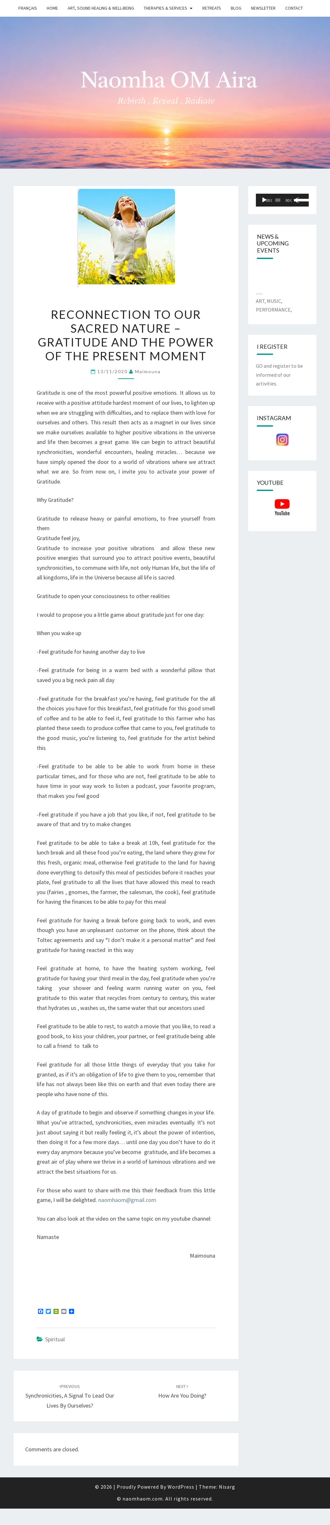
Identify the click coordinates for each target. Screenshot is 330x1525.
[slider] (277, 200)
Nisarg (227, 1486)
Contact (294, 8)
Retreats (211, 8)
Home (52, 8)
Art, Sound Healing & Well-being (101, 8)
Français (27, 8)
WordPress (181, 1486)
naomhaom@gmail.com (127, 1200)
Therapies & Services (165, 8)
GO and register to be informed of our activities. (279, 374)
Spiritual (55, 1339)
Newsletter (263, 8)
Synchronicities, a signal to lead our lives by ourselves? (69, 1396)
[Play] (264, 200)
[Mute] (296, 200)
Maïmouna (148, 371)
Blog (236, 8)
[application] (282, 200)
